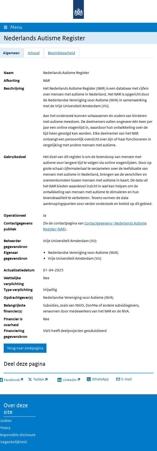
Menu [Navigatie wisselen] (17, 27)
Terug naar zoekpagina (25, 348)
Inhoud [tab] (34, 53)
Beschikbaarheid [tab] (61, 53)
